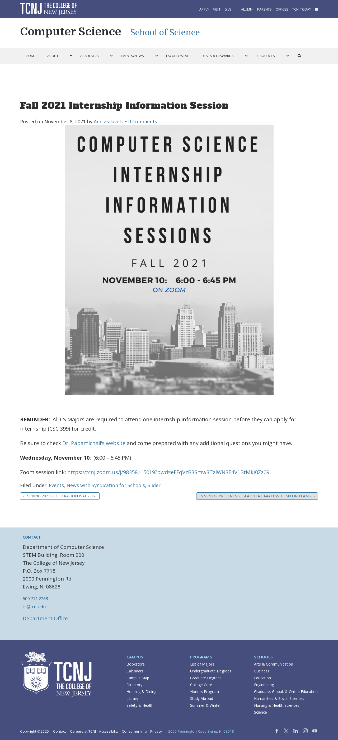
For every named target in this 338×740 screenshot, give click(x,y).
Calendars (134, 670)
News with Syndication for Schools (106, 485)
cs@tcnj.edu (34, 607)
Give (227, 9)
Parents (264, 9)
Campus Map (137, 677)
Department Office (45, 618)
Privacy (156, 731)
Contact (59, 731)
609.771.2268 (35, 599)
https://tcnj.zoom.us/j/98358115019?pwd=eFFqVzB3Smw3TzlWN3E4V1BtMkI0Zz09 (168, 472)
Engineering (264, 684)
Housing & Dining (141, 691)
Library (132, 698)
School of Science (165, 32)
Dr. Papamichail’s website (93, 443)
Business (261, 670)
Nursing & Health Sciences (276, 705)
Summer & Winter (205, 705)
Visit (216, 9)
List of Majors (202, 664)
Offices (282, 9)
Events (56, 485)
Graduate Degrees (206, 677)
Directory (134, 684)
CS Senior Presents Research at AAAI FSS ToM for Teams (257, 495)
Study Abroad (201, 698)
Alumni (247, 9)
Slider (154, 485)
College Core (201, 684)
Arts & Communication (273, 664)
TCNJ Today (301, 9)
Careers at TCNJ (83, 731)
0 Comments (142, 121)
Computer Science (70, 31)
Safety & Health (139, 705)
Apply (204, 9)
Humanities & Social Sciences (279, 698)
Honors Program (204, 691)
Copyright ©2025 (34, 731)
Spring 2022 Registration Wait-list (59, 495)
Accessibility (109, 731)
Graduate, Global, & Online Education (286, 691)
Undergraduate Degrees (210, 670)
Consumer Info (134, 731)
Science (260, 712)
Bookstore (135, 664)
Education (262, 677)
